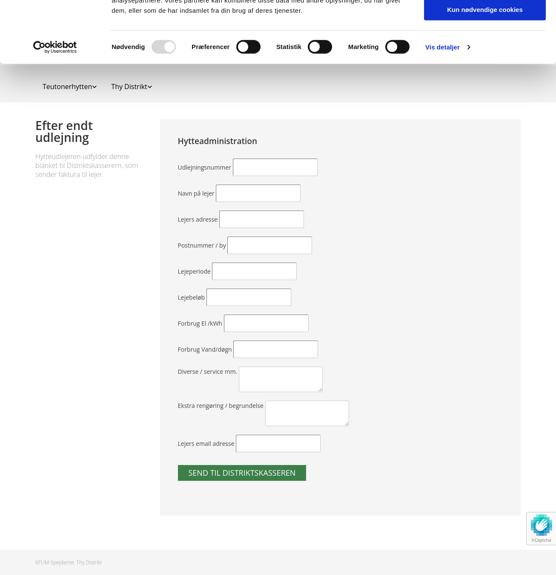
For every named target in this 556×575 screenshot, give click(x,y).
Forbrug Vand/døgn (206, 349)
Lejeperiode (195, 271)
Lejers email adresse (207, 443)
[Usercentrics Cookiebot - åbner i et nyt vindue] (55, 108)
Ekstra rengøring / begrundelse (221, 406)
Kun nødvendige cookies (485, 71)
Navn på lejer (197, 193)
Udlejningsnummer (205, 167)
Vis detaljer (442, 108)
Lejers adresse (198, 219)
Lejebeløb (192, 297)
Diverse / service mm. (208, 371)
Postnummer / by (203, 245)
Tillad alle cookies (485, 21)
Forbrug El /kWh (201, 323)
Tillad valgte (485, 46)
